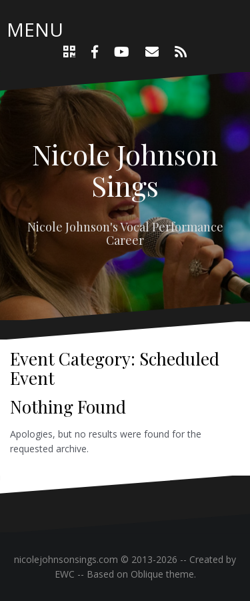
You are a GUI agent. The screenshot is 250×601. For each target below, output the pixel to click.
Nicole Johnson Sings (125, 169)
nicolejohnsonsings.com (66, 559)
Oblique (147, 574)
